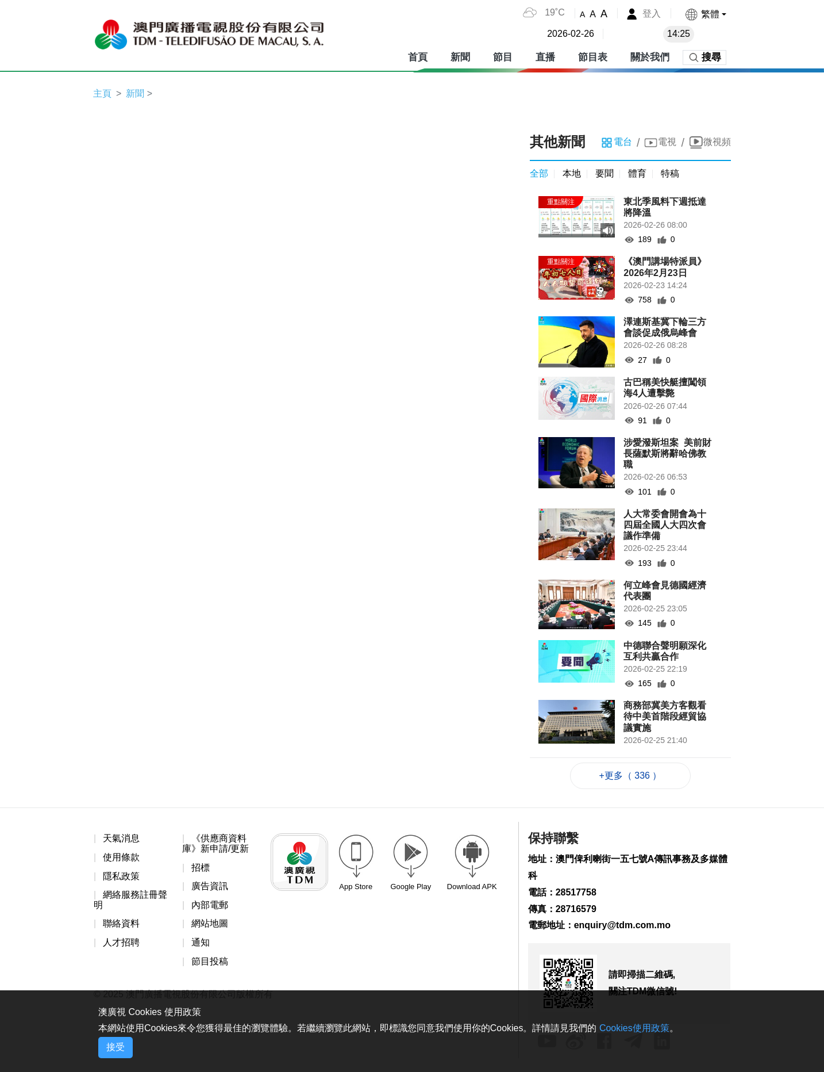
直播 (545, 57)
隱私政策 (121, 876)
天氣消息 (121, 838)
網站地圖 (209, 923)
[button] (705, 14)
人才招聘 (121, 942)
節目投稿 (209, 961)
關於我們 (649, 57)
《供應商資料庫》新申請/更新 (215, 843)
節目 (503, 57)
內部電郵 (209, 905)
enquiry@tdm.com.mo (622, 925)
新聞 (460, 57)
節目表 (592, 57)
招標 (200, 867)
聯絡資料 (121, 923)
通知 (200, 942)
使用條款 (121, 857)
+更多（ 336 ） (630, 775)
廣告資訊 (209, 886)
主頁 (102, 93)
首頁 (418, 57)
